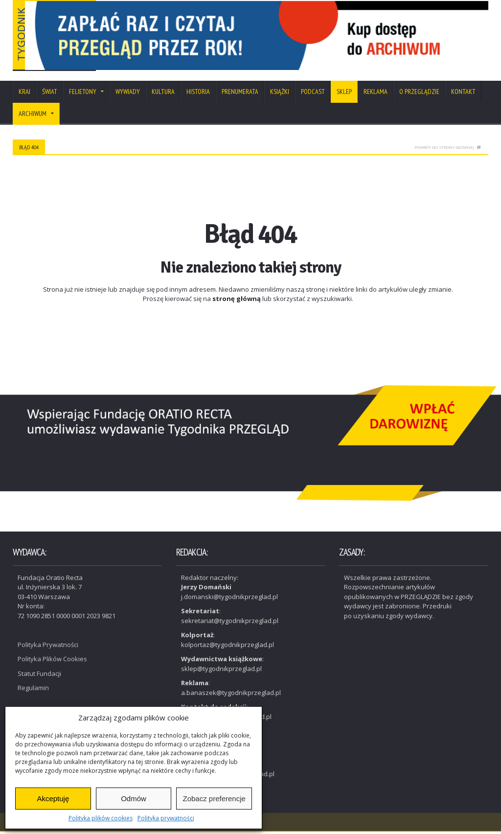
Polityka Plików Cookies (52, 660)
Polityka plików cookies (100, 818)
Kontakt (463, 93)
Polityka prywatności (165, 818)
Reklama (375, 93)
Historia (198, 93)
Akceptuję (53, 798)
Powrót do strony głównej (447, 149)
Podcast (313, 93)
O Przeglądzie (419, 93)
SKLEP (344, 93)
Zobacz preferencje (213, 798)
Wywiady (127, 93)
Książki (279, 93)
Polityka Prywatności (48, 646)
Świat (49, 93)
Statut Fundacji (39, 675)
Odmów (133, 798)
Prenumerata (240, 93)
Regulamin (33, 689)
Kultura (163, 93)
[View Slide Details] (300, 36)
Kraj (24, 93)
